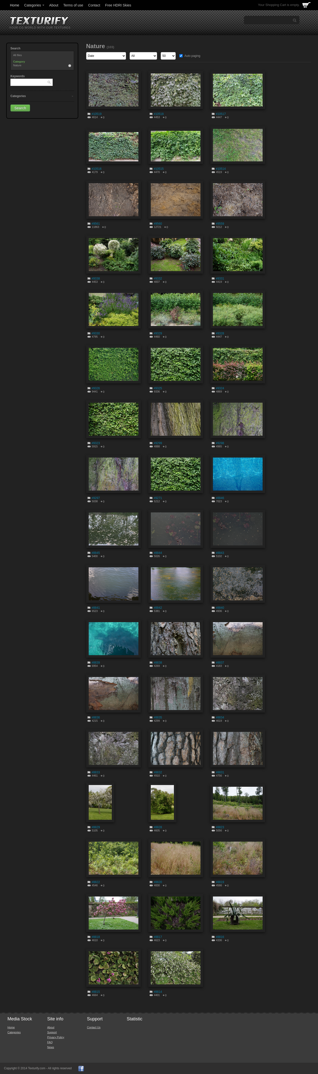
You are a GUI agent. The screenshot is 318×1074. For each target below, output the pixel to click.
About (53, 5)
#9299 (158, 443)
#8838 (158, 662)
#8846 (220, 498)
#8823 (220, 827)
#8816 (220, 937)
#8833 (96, 772)
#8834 (220, 717)
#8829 (96, 827)
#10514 (221, 169)
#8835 (158, 717)
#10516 (97, 169)
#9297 (96, 498)
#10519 (97, 114)
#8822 (96, 882)
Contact (94, 5)
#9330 (96, 333)
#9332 (158, 278)
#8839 (96, 662)
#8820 (158, 882)
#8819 (220, 882)
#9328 (220, 333)
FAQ (50, 1042)
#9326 (96, 388)
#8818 (96, 937)
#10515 (159, 169)
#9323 (96, 443)
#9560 (158, 223)
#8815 (96, 992)
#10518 (159, 114)
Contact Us (93, 1027)
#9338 (96, 278)
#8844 (158, 553)
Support (52, 1032)
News (50, 1047)
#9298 (220, 443)
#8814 (158, 992)
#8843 (220, 553)
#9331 (220, 278)
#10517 (221, 114)
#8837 (220, 662)
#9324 (220, 388)
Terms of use (73, 5)
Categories (34, 5)
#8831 (220, 772)
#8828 (158, 827)
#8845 (96, 553)
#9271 (158, 498)
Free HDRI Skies (118, 5)
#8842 (158, 607)
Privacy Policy (55, 1037)
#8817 (158, 937)
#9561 (96, 223)
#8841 (96, 607)
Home (14, 5)
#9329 (158, 333)
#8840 (220, 607)
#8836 (96, 717)
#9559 (220, 223)
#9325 (158, 388)
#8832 (158, 772)
